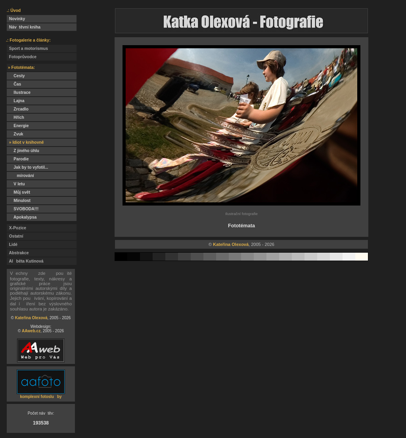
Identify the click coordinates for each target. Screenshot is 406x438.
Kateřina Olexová (31, 318)
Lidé (12, 244)
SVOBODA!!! (22, 209)
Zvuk (15, 134)
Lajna (15, 101)
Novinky (16, 19)
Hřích (15, 117)
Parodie (18, 159)
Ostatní (15, 236)
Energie (18, 126)
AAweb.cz (31, 331)
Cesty (16, 76)
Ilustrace (19, 92)
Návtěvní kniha (23, 27)
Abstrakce (18, 253)
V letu (16, 184)
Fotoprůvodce (21, 57)
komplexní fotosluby (40, 396)
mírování (20, 175)
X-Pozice (16, 228)
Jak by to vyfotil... (27, 167)
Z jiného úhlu (23, 151)
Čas (14, 84)
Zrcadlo (18, 109)
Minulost (19, 200)
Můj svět (18, 192)
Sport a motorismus (27, 48)
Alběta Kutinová (25, 261)
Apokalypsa (21, 217)
